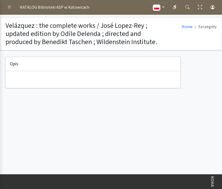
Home (187, 27)
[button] (9, 7)
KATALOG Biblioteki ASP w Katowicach (54, 7)
